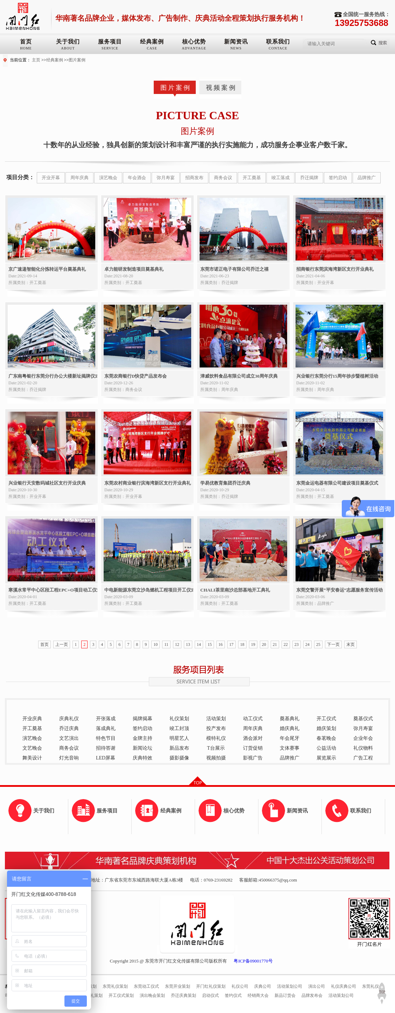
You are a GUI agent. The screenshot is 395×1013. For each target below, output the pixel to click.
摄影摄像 (179, 758)
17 (231, 644)
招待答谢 (106, 748)
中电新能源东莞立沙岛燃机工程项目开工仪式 (148, 590)
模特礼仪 (216, 738)
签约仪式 (233, 995)
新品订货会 (285, 995)
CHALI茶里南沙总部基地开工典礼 (235, 590)
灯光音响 (69, 758)
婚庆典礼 (289, 728)
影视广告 (253, 758)
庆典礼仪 (69, 718)
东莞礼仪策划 (115, 986)
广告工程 (363, 758)
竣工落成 (280, 177)
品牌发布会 (312, 995)
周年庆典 (79, 177)
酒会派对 (253, 738)
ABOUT (68, 48)
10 (155, 644)
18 (242, 644)
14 (199, 644)
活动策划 (216, 718)
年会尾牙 (289, 738)
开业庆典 (32, 718)
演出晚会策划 (152, 995)
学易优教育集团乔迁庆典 (225, 483)
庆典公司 (262, 986)
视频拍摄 (216, 758)
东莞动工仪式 (146, 986)
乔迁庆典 (69, 728)
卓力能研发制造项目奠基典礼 (134, 269)
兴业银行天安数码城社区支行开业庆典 (47, 483)
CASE (152, 48)
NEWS (236, 48)
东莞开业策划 (177, 986)
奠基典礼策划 (90, 995)
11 (166, 644)
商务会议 (223, 177)
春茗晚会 (326, 738)
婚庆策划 (326, 728)
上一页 (61, 644)
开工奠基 (252, 177)
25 (318, 644)
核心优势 (194, 42)
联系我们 (278, 42)
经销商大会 (258, 995)
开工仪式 (326, 718)
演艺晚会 (108, 177)
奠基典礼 (289, 718)
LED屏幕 (105, 758)
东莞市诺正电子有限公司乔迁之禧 (234, 269)
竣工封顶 (179, 728)
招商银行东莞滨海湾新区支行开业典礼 (335, 269)
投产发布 (216, 728)
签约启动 (338, 177)
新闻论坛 (142, 748)
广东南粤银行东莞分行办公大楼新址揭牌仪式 (52, 376)
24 (307, 644)
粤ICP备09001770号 (253, 961)
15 (210, 644)
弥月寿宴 (166, 177)
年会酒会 (137, 177)
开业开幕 (51, 177)
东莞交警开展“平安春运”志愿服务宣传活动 (339, 590)
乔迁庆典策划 (183, 995)
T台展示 (216, 748)
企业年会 (363, 738)
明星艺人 (179, 738)
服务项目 (110, 42)
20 (264, 644)
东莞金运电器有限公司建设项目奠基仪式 (337, 483)
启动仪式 (210, 995)
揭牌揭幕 (142, 718)
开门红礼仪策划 (211, 986)
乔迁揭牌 (309, 177)
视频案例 (221, 87)
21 (275, 644)
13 (188, 644)
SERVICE (110, 48)
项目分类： (20, 177)
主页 (36, 60)
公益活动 (326, 748)
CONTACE (278, 48)
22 (286, 644)
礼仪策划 (179, 718)
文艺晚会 (32, 748)
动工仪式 (253, 718)
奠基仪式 (363, 718)
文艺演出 (69, 738)
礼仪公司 (239, 986)
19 (253, 644)
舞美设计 (32, 758)
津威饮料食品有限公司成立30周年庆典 (239, 376)
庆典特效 (142, 758)
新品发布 (179, 748)
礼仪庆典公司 (343, 986)
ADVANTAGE (194, 48)
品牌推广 (367, 177)
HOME (26, 48)
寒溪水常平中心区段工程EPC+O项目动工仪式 (52, 590)
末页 (350, 644)
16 (221, 644)
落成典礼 (106, 728)
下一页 (333, 644)
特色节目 (106, 738)
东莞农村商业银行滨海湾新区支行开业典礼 (147, 483)
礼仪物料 (363, 748)
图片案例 (77, 60)
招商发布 (194, 177)
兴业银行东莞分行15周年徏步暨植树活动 (337, 376)
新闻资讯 (236, 42)
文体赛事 (289, 748)
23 (296, 644)
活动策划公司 (289, 986)
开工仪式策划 (121, 995)
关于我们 (68, 42)
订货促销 (253, 748)
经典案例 (152, 42)
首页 (26, 42)
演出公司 (316, 986)
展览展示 (326, 758)
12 (177, 644)
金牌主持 (142, 738)
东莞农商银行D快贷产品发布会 (135, 376)
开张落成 (106, 718)
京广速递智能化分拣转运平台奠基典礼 (47, 269)
